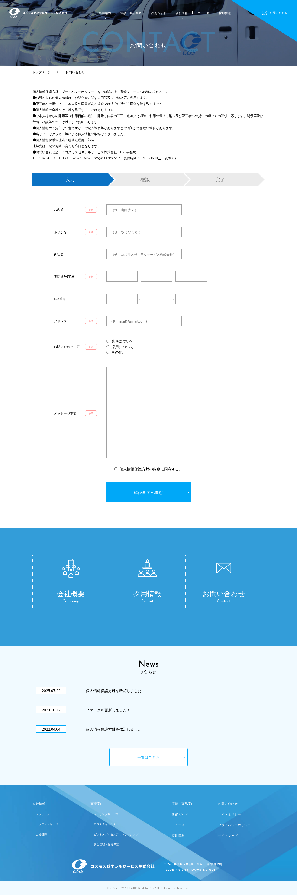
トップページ (42, 72)
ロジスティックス (105, 825)
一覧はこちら (148, 757)
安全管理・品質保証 (106, 845)
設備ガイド (158, 12)
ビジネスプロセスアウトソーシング (116, 835)
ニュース (203, 12)
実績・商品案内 (131, 12)
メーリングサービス (106, 815)
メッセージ (43, 815)
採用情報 (225, 12)
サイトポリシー (229, 815)
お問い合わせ (279, 12)
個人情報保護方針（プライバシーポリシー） (64, 91)
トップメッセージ (47, 825)
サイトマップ (228, 836)
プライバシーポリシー (234, 826)
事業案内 (96, 804)
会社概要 (41, 835)
